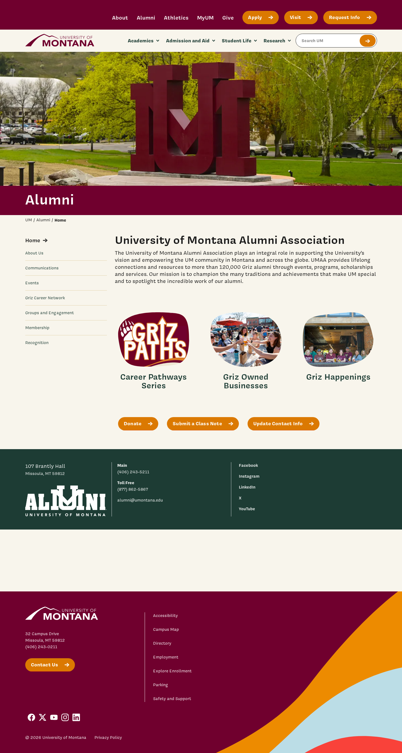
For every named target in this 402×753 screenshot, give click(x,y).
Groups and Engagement (49, 313)
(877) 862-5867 (132, 489)
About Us (34, 253)
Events (32, 283)
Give (228, 17)
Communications (42, 268)
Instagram (249, 476)
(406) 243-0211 (41, 647)
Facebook (248, 465)
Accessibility (165, 615)
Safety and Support (172, 698)
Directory (162, 643)
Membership (37, 327)
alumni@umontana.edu (140, 500)
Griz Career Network (45, 298)
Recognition (37, 342)
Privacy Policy (108, 737)
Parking (160, 685)
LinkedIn (247, 487)
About (120, 17)
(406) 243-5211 (133, 472)
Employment (165, 657)
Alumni (146, 17)
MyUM (205, 17)
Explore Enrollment (172, 671)
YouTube (247, 509)
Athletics (176, 17)
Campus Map (166, 629)
